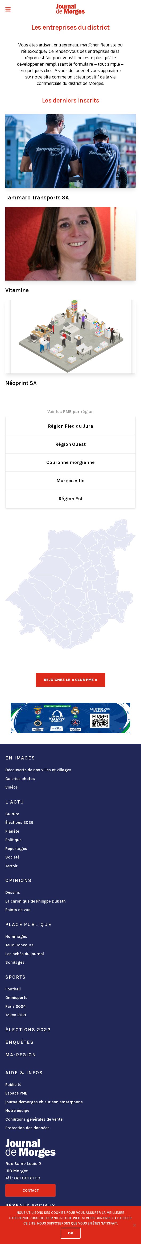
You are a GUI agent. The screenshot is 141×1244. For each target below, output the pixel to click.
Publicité (13, 1084)
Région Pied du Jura (70, 426)
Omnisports (16, 997)
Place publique (28, 924)
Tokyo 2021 (15, 1015)
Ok (70, 1233)
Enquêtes (19, 1042)
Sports (15, 977)
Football (13, 989)
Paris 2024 (15, 1006)
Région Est (71, 499)
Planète (12, 831)
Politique (13, 839)
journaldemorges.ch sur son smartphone (44, 1102)
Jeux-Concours (19, 945)
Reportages (16, 848)
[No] (134, 1225)
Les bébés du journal (24, 953)
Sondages (14, 962)
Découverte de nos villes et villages (38, 769)
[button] (8, 9)
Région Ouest (70, 444)
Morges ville (70, 480)
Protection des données (27, 1127)
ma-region (20, 1055)
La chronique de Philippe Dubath (35, 901)
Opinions (18, 880)
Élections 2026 (19, 822)
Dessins (12, 892)
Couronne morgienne (70, 462)
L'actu (14, 802)
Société (12, 857)
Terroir (11, 866)
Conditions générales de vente (34, 1119)
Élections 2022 (28, 1030)
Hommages (16, 936)
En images (20, 758)
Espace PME (16, 1093)
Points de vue (17, 909)
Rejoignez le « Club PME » (70, 680)
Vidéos (11, 787)
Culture (12, 814)
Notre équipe (17, 1110)
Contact (31, 1190)
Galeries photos (20, 778)
